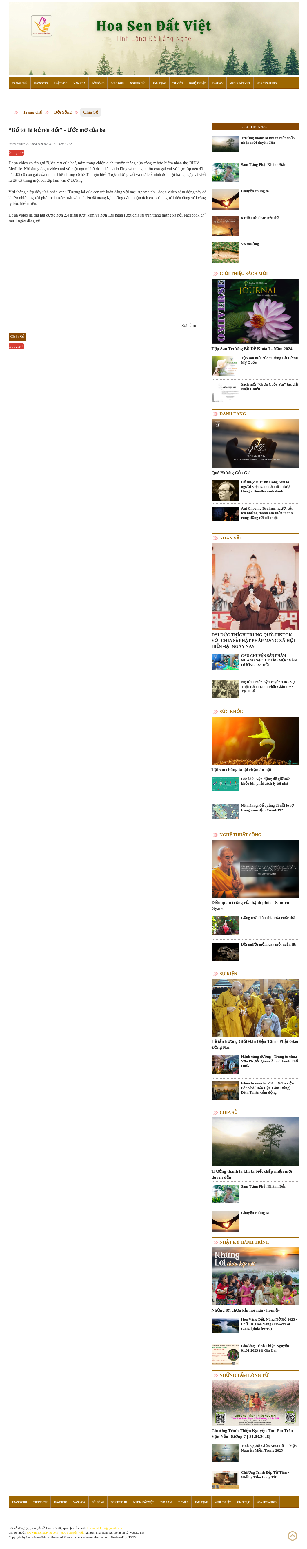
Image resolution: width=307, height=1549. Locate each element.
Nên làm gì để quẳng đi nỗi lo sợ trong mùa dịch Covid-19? (267, 807)
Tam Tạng (159, 83)
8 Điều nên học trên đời (260, 217)
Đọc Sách (18, 96)
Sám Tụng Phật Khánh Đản (263, 164)
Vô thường (250, 244)
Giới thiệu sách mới (244, 273)
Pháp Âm (217, 83)
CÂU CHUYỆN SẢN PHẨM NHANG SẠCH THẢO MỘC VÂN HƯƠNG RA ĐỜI (269, 660)
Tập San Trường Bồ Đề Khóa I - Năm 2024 (252, 348)
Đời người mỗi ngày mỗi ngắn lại (268, 944)
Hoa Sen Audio (267, 83)
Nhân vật (231, 538)
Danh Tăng (233, 414)
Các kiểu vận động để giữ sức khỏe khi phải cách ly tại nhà (265, 781)
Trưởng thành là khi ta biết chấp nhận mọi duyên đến (268, 140)
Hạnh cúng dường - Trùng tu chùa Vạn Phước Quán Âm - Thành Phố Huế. (269, 1061)
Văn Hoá (79, 83)
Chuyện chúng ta (255, 191)
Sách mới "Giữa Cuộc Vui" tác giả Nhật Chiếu (269, 386)
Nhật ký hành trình (244, 1242)
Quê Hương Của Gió (231, 472)
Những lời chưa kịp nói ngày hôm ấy (246, 1310)
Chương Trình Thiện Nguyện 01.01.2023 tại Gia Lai (265, 1347)
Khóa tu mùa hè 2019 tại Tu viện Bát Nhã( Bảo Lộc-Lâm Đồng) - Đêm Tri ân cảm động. (267, 1088)
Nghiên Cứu (138, 83)
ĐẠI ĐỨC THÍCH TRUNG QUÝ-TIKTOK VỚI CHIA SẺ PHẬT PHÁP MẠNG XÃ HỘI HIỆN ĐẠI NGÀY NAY (253, 640)
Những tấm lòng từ (244, 1375)
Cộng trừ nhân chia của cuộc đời (268, 917)
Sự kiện (228, 973)
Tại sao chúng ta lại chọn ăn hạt (242, 769)
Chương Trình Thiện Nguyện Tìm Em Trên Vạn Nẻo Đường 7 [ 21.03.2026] (252, 1433)
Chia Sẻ (90, 112)
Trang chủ (33, 112)
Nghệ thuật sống (240, 834)
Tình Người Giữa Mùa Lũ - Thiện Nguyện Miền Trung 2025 (269, 1447)
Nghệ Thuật (197, 83)
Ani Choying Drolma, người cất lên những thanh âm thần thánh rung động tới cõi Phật (267, 513)
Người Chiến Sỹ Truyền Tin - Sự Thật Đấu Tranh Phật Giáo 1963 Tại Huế (268, 686)
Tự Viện (177, 83)
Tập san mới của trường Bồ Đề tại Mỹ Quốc (269, 360)
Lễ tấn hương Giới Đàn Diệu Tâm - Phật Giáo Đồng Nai (255, 1044)
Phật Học (60, 83)
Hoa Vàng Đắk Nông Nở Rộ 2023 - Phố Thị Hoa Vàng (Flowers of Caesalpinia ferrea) (269, 1324)
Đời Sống (98, 83)
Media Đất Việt (240, 83)
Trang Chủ (20, 83)
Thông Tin (41, 83)
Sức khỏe (231, 711)
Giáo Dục (117, 83)
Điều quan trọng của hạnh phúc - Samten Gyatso (250, 905)
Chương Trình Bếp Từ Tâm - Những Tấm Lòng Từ (265, 1474)
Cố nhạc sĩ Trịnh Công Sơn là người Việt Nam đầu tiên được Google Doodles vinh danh (266, 486)
